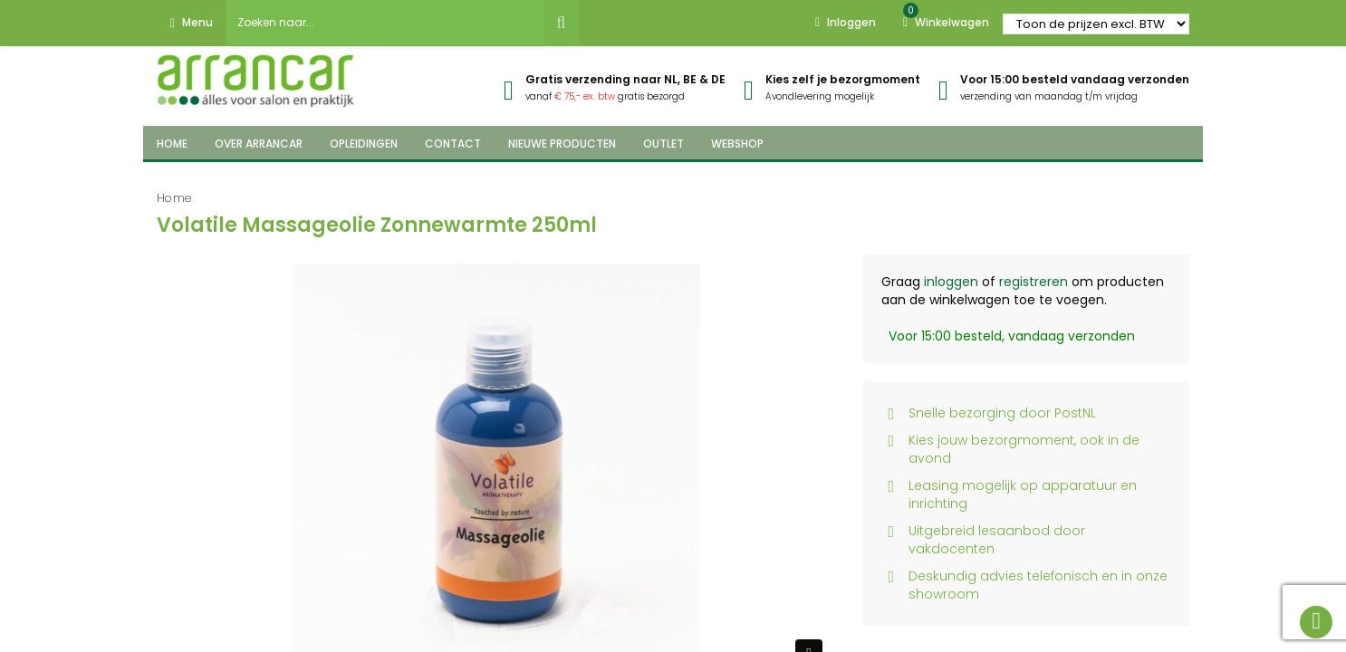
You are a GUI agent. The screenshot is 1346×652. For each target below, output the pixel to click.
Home (174, 197)
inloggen (951, 282)
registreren (1033, 282)
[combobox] (384, 22)
